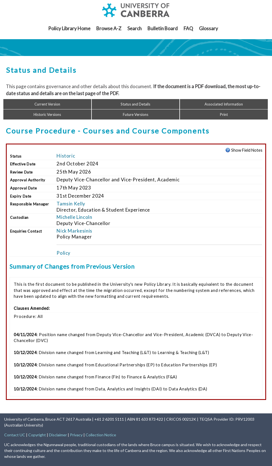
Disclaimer (58, 434)
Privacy (76, 434)
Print (224, 114)
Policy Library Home (69, 28)
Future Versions (135, 114)
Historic (66, 156)
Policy (64, 253)
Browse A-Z (108, 28)
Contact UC (14, 434)
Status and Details (135, 104)
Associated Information (224, 104)
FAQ (188, 28)
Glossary (208, 28)
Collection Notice (101, 434)
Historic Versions (47, 114)
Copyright (37, 434)
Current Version (47, 104)
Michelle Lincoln (74, 217)
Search (134, 28)
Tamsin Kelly (71, 204)
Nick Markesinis (74, 231)
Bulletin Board (162, 28)
